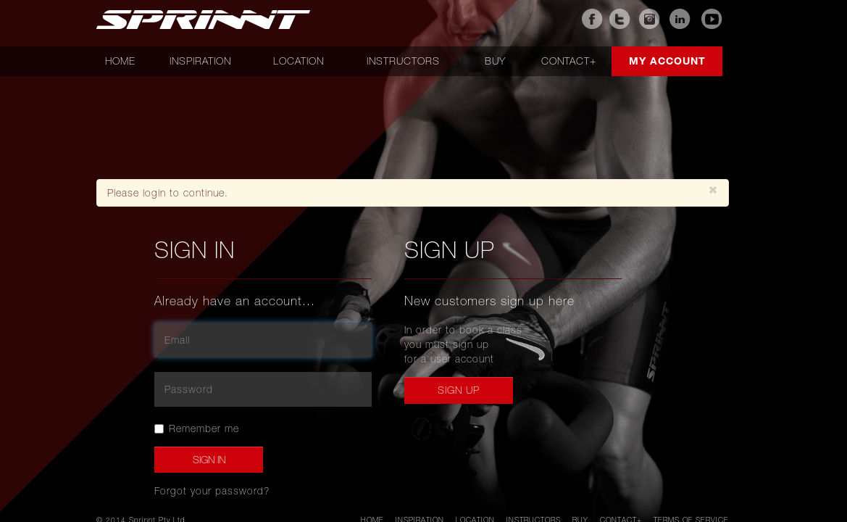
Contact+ (568, 61)
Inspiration (200, 61)
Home (120, 61)
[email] (263, 340)
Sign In (209, 459)
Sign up (459, 390)
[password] (263, 389)
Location (298, 61)
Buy (495, 61)
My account (667, 60)
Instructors (403, 61)
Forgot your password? (212, 491)
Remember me (196, 428)
